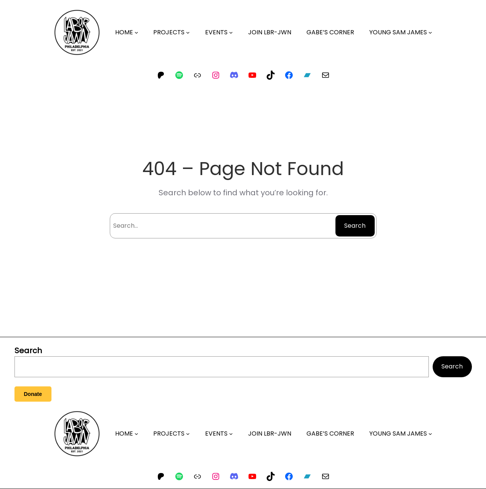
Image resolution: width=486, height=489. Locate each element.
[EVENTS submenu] (231, 32)
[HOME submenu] (136, 32)
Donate (33, 394)
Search (355, 225)
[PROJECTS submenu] (188, 32)
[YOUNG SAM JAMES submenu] (430, 32)
